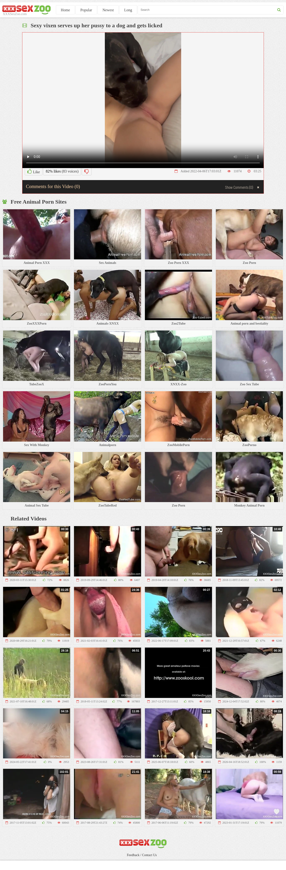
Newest (108, 10)
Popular (86, 10)
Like (33, 171)
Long (128, 10)
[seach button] (279, 9)
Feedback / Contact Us (142, 855)
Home (65, 10)
